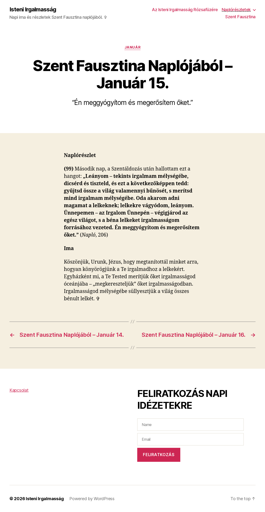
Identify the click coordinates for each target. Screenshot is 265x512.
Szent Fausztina (240, 16)
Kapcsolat (19, 390)
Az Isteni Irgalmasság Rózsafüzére (185, 9)
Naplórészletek (236, 9)
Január (132, 47)
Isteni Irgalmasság (32, 9)
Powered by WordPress (92, 498)
